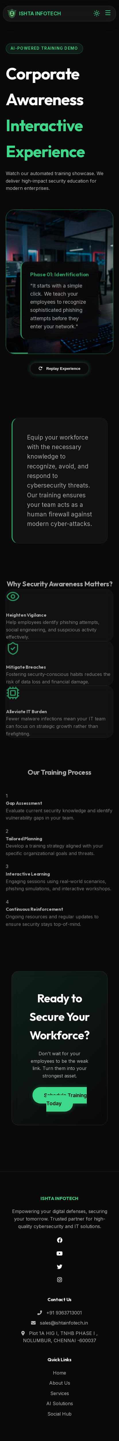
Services (59, 1393)
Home (59, 1373)
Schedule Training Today (65, 1099)
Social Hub (59, 1414)
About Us (59, 1383)
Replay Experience (59, 368)
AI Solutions (59, 1403)
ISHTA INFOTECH (34, 13)
